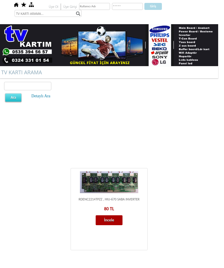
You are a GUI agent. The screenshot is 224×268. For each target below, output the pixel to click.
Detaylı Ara (41, 96)
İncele (109, 220)
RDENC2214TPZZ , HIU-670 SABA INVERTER (108, 199)
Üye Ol (53, 6)
